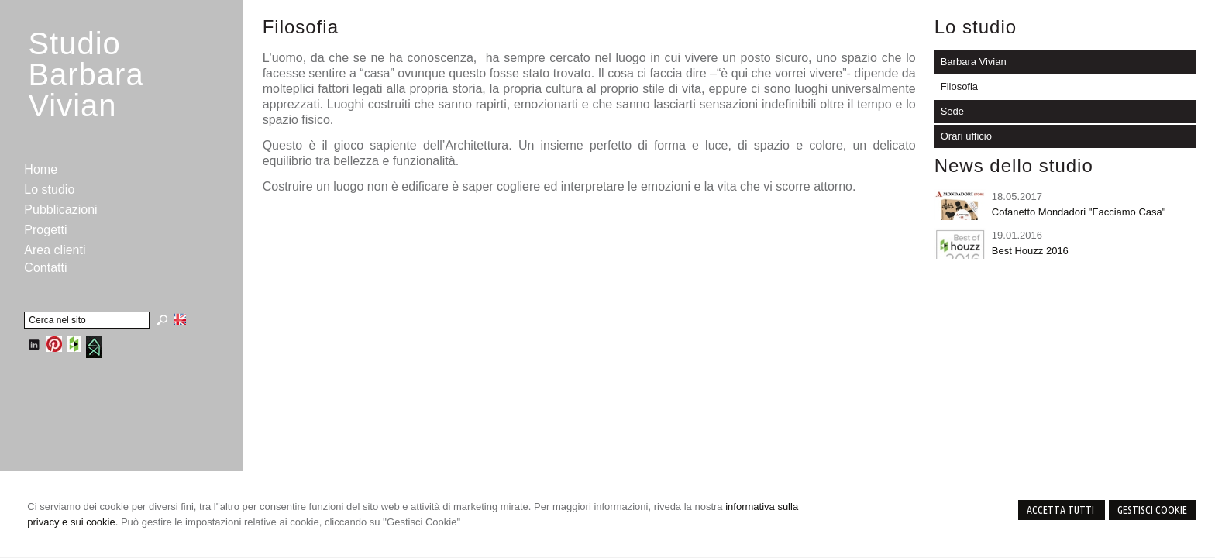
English (180, 319)
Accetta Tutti (1061, 510)
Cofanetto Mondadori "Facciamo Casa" (1079, 212)
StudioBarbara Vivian (85, 74)
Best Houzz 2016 (1030, 251)
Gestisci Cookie (1152, 510)
